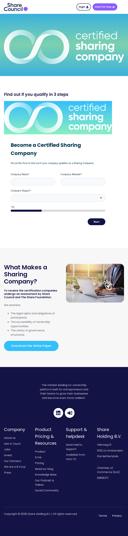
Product (40, 452)
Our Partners (12, 461)
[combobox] (58, 198)
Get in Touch (12, 444)
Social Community (47, 490)
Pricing (39, 463)
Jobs (7, 449)
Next (96, 221)
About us (10, 438)
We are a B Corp (15, 467)
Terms (102, 516)
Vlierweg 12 (104, 445)
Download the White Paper (31, 346)
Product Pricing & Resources (45, 436)
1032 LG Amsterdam (110, 450)
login (83, 6)
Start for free (105, 6)
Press (7, 472)
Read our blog (44, 469)
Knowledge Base (45, 474)
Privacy (117, 516)
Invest (8, 455)
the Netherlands (107, 456)
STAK (38, 457)
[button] (122, 7)
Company (14, 429)
